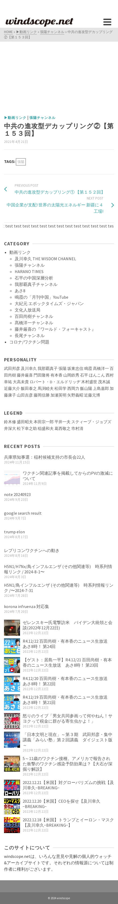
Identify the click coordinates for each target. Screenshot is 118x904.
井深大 (10, 428)
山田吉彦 (25, 395)
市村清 (77, 428)
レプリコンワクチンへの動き (32, 550)
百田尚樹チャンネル (34, 316)
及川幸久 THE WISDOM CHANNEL (45, 258)
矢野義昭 (75, 395)
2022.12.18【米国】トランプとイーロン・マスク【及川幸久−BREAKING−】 (68, 822)
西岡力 (73, 388)
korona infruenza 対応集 (26, 606)
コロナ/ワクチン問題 (29, 342)
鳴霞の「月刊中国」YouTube (41, 297)
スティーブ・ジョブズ (91, 421)
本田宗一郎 (44, 421)
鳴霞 (88, 368)
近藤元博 (92, 395)
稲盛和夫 (46, 428)
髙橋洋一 (101, 368)
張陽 (20, 161)
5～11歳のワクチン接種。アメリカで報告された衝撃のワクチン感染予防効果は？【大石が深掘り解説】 (67, 764)
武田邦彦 (12, 368)
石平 (84, 375)
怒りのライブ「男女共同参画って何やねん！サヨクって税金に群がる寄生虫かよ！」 (67, 718)
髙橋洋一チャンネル (34, 322)
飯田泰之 (29, 388)
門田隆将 (42, 375)
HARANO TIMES (29, 271)
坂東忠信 (75, 368)
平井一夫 (62, 421)
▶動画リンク (15, 117)
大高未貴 (21, 381)
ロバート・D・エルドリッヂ (55, 381)
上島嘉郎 (101, 388)
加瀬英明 (58, 395)
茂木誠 (104, 381)
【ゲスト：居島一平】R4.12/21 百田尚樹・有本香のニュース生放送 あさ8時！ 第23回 (67, 662)
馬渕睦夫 (46, 388)
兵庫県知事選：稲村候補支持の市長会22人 (44, 457)
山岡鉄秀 (71, 375)
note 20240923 (17, 494)
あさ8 (20, 290)
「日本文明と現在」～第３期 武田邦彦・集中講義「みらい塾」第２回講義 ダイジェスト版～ (67, 740)
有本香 (56, 375)
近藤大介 (12, 388)
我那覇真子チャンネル (36, 284)
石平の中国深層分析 (34, 278)
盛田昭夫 (25, 421)
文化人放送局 (27, 310)
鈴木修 (10, 421)
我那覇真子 (48, 368)
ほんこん (97, 375)
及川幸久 (29, 368)
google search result (23, 513)
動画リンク (20, 252)
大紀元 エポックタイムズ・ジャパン (49, 303)
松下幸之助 (27, 428)
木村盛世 (89, 381)
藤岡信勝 (42, 395)
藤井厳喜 (25, 375)
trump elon (14, 531)
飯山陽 (86, 388)
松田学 (60, 388)
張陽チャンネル (42, 117)
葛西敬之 (62, 428)
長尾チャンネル (30, 335)
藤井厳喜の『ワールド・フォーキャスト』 (55, 329)
